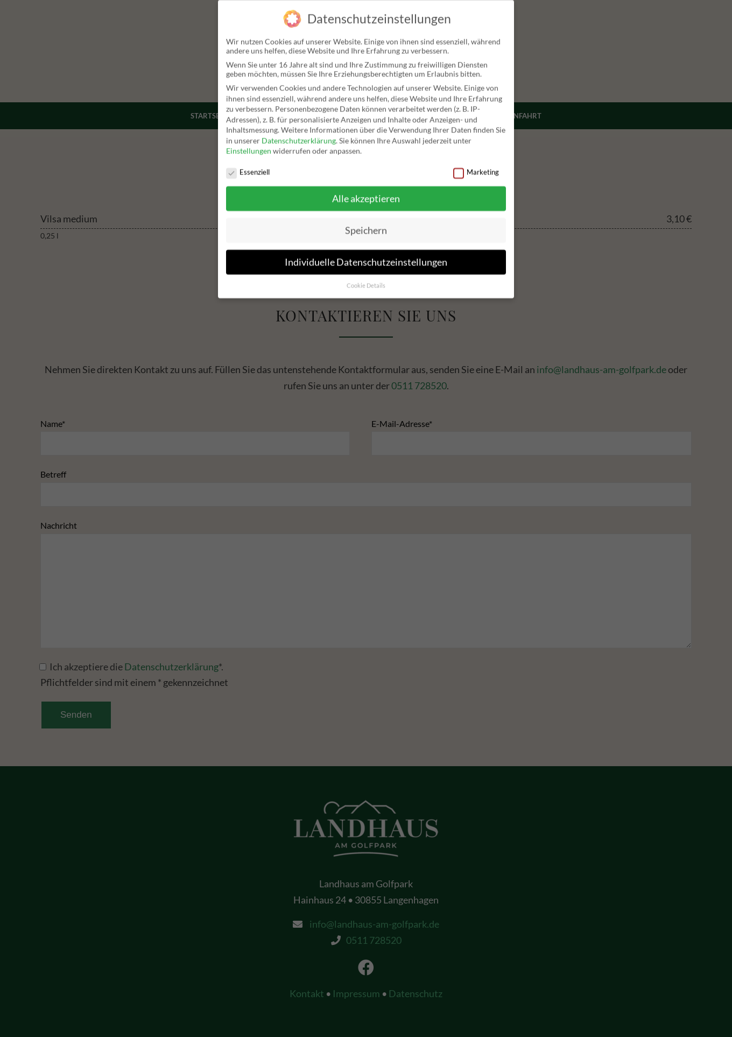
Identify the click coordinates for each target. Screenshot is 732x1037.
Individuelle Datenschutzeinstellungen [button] (366, 257)
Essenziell (248, 167)
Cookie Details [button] (366, 280)
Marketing (476, 167)
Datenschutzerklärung (299, 135)
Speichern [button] (366, 225)
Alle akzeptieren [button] (366, 193)
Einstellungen (248, 145)
